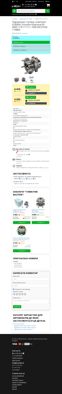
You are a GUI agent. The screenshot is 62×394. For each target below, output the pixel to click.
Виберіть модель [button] (20, 50)
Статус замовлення (18, 376)
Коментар (17, 298)
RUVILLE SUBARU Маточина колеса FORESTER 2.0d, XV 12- (21, 238)
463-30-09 (28, 4)
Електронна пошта (19, 283)
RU (17, 1)
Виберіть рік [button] (19, 42)
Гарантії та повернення (19, 382)
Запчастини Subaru (18, 324)
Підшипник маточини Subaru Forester (25, 326)
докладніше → (19, 156)
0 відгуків (24, 33)
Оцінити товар (18, 291)
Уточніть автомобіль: (16, 37)
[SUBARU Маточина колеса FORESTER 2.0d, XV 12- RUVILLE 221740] (21, 231)
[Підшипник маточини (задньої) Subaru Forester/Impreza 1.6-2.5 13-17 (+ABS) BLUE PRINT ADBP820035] (21, 202)
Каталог (14, 387)
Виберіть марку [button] (20, 46)
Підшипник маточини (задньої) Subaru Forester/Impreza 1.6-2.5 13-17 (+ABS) (21, 210)
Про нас (14, 389)
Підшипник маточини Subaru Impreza (25, 327)
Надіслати (17, 306)
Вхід (47, 1)
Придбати (30, 87)
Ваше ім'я (16, 276)
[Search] (47, 11)
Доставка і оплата (31, 1)
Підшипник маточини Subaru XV (23, 329)
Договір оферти (17, 384)
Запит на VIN (16, 360)
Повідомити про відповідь (21, 289)
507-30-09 (28, 6)
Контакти (41, 1)
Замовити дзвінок (17, 358)
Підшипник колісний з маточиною (38, 210)
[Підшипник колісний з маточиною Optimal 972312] (40, 202)
